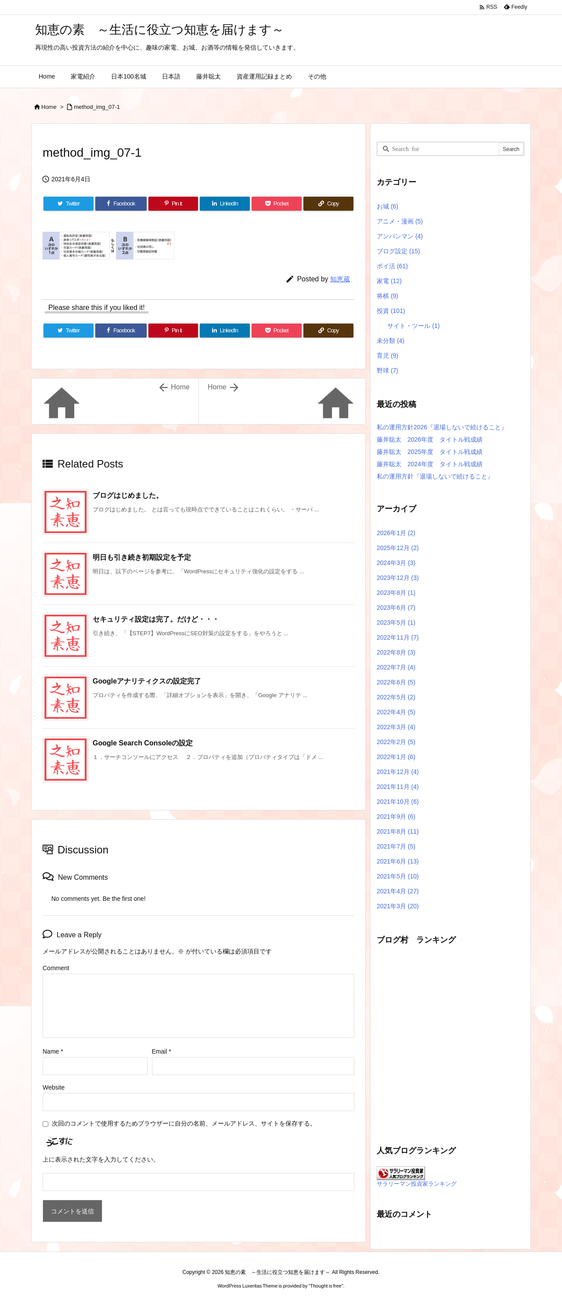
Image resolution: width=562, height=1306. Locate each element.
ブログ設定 (398, 251)
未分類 (390, 340)
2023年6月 (396, 607)
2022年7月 (396, 667)
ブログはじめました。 (128, 495)
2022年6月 (396, 682)
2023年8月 (396, 592)
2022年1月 (396, 756)
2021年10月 (398, 801)
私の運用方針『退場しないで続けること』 (435, 476)
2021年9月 (396, 816)
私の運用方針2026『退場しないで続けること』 (442, 427)
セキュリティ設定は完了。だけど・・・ (156, 619)
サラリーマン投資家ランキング (417, 1184)
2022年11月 (398, 637)
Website (54, 1087)
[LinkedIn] (225, 204)
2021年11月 (398, 786)
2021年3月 (398, 906)
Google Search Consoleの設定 (143, 743)
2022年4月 (396, 712)
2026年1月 (396, 532)
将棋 (387, 295)
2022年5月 (396, 697)
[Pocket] (277, 204)
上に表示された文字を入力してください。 (101, 1159)
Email (161, 1051)
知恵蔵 (340, 279)
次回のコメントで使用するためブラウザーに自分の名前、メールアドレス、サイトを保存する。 (184, 1123)
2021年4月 (398, 891)
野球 (387, 370)
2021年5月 (398, 876)
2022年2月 (396, 741)
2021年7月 (396, 846)
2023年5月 (396, 622)
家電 (389, 280)
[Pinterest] (173, 204)
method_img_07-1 (97, 107)
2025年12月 (398, 547)
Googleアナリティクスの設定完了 (147, 681)
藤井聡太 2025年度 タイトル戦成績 (430, 451)
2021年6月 (398, 861)
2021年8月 (398, 831)
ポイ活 (392, 266)
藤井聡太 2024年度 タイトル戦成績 (430, 464)
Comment (56, 967)
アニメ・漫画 (400, 221)
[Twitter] (68, 204)
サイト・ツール (413, 325)
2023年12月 (398, 577)
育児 (387, 355)
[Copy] (328, 204)
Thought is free (325, 1285)
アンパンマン (400, 236)
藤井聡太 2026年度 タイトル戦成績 (430, 439)
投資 (391, 310)
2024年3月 (396, 562)
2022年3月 (396, 726)
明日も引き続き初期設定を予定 (142, 557)
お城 (387, 206)
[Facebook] (121, 204)
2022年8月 (396, 652)
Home (49, 107)
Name (53, 1051)
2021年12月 (398, 771)
